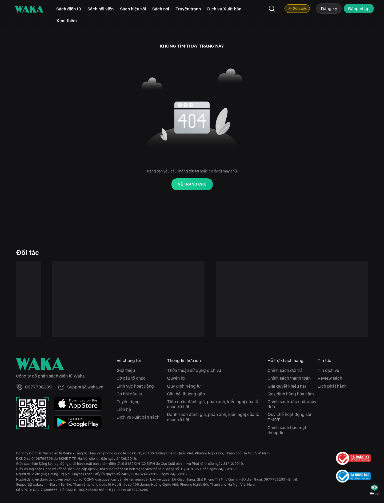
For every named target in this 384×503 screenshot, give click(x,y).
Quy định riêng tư (184, 386)
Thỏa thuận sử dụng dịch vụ (194, 370)
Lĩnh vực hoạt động (135, 386)
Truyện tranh (188, 8)
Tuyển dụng (128, 401)
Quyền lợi (176, 378)
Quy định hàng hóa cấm (290, 393)
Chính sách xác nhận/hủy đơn (291, 404)
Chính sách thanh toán (289, 378)
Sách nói (160, 8)
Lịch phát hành (332, 386)
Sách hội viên (100, 8)
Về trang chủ (192, 184)
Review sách (330, 378)
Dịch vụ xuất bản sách (138, 417)
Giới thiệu (126, 370)
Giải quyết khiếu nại (286, 386)
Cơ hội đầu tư (129, 393)
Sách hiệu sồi (133, 8)
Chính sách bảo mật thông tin (286, 430)
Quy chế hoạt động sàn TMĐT (290, 417)
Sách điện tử (68, 8)
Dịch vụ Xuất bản (224, 8)
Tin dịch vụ (328, 370)
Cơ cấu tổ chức (131, 378)
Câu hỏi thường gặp (186, 393)
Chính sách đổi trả (285, 370)
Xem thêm (66, 20)
